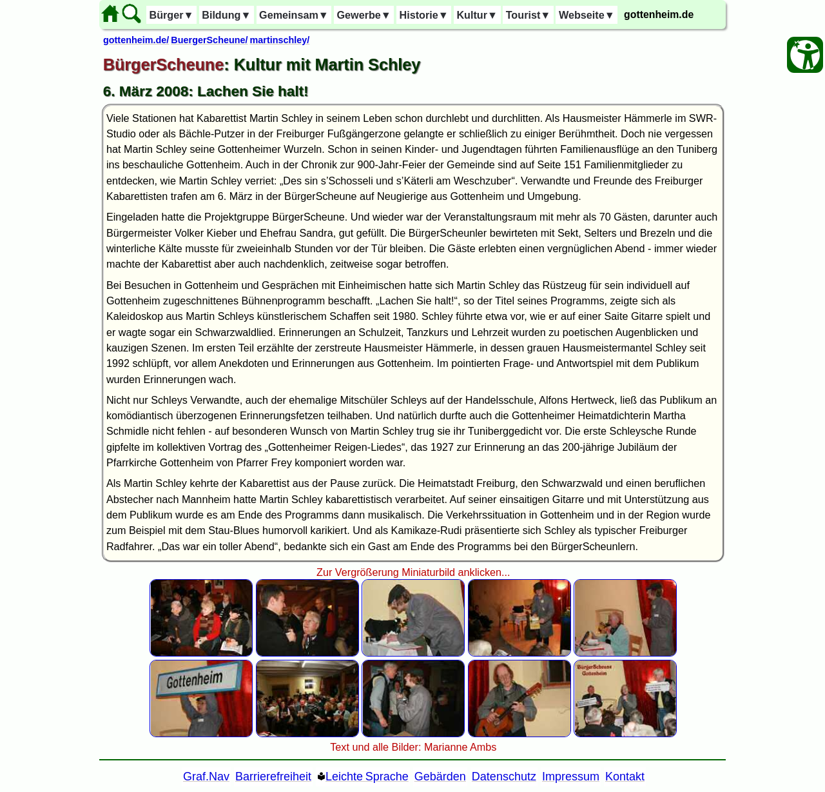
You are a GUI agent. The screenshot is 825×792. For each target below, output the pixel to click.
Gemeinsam (294, 15)
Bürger (171, 15)
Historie (423, 15)
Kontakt (625, 776)
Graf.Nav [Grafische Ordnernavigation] (206, 776)
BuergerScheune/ (209, 40)
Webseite (587, 15)
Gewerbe (363, 15)
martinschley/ (280, 40)
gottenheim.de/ (136, 40)
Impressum (570, 776)
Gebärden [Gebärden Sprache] (440, 776)
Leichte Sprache (367, 776)
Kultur (477, 15)
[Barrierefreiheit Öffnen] (805, 54)
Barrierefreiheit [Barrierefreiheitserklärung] (273, 776)
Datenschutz (504, 776)
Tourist (528, 15)
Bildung (226, 15)
